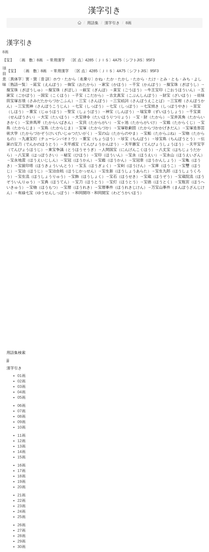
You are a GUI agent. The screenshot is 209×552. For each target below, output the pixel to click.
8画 (129, 23)
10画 (21, 427)
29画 (21, 541)
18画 (21, 476)
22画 (21, 500)
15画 (21, 457)
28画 (21, 536)
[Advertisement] (104, 234)
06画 (21, 405)
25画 (21, 517)
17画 (21, 470)
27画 (21, 530)
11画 (21, 435)
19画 (21, 481)
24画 (21, 511)
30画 (21, 546)
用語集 (93, 23)
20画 (21, 487)
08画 (21, 416)
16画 (21, 465)
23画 (21, 506)
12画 (21, 441)
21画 (21, 495)
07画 (21, 411)
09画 (21, 422)
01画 (21, 375)
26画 (21, 525)
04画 (21, 392)
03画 (21, 386)
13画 (21, 446)
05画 (21, 397)
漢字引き (112, 23)
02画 (21, 381)
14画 (21, 451)
